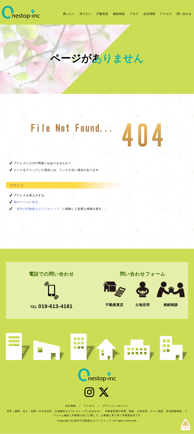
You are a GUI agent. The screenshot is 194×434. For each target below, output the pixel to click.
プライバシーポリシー (115, 405)
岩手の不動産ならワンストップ (21, 12)
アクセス (166, 13)
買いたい (69, 13)
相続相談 (119, 13)
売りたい (86, 13)
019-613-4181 (55, 306)
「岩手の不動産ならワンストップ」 (38, 208)
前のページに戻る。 (27, 202)
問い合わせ (184, 13)
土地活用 (142, 305)
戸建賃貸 (102, 13)
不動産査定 (115, 305)
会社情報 (149, 13)
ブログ (134, 13)
